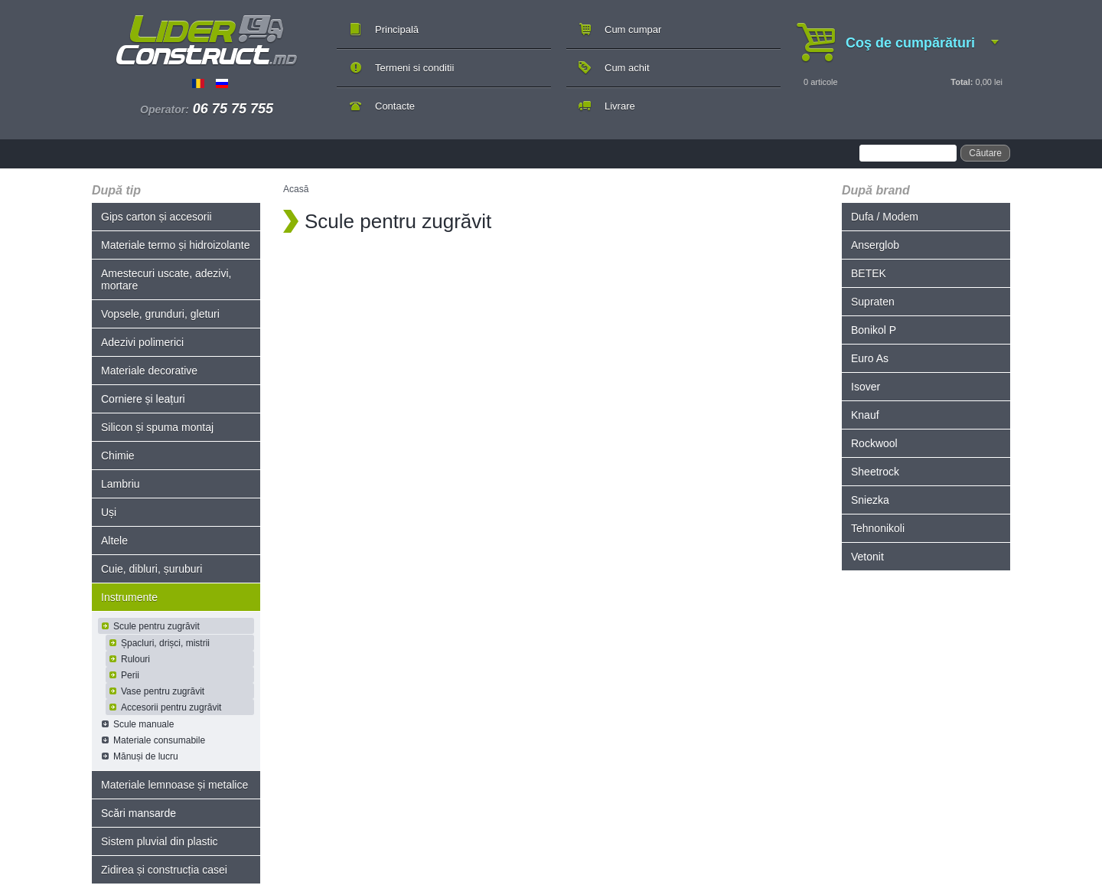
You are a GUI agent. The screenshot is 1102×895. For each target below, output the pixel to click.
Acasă (295, 189)
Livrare (620, 106)
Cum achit (627, 67)
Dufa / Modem (884, 217)
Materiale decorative (149, 370)
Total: (961, 82)
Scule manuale (143, 724)
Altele (114, 540)
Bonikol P (873, 330)
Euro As (869, 358)
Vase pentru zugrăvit (162, 691)
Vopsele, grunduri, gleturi (160, 314)
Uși (108, 512)
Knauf (865, 415)
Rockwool (874, 443)
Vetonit (867, 556)
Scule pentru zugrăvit (156, 626)
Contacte (395, 106)
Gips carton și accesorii (156, 217)
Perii (130, 675)
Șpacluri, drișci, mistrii (165, 643)
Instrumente (129, 597)
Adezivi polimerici (142, 342)
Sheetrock (875, 471)
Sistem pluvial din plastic (159, 841)
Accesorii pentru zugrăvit (171, 707)
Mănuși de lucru (145, 756)
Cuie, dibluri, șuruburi (151, 569)
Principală (397, 29)
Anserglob (875, 245)
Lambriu (120, 484)
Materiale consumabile (159, 740)
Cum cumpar (633, 29)
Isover (865, 387)
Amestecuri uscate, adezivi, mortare (166, 279)
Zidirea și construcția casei (164, 870)
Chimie (118, 455)
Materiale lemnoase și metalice (174, 785)
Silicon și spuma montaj (157, 427)
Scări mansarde (138, 813)
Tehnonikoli (878, 528)
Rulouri (135, 659)
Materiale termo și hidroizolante (175, 245)
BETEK (868, 273)
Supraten (873, 302)
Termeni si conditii (414, 67)
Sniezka (870, 500)
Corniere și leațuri (143, 399)
